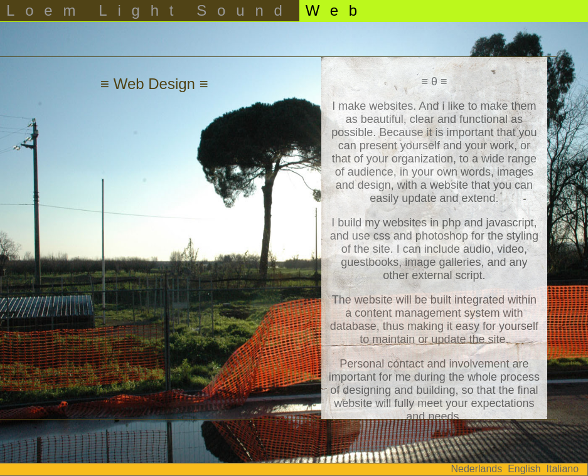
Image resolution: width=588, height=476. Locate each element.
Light (141, 10)
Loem (46, 10)
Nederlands (476, 468)
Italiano (563, 468)
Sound (244, 10)
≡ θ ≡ (434, 81)
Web (337, 10)
